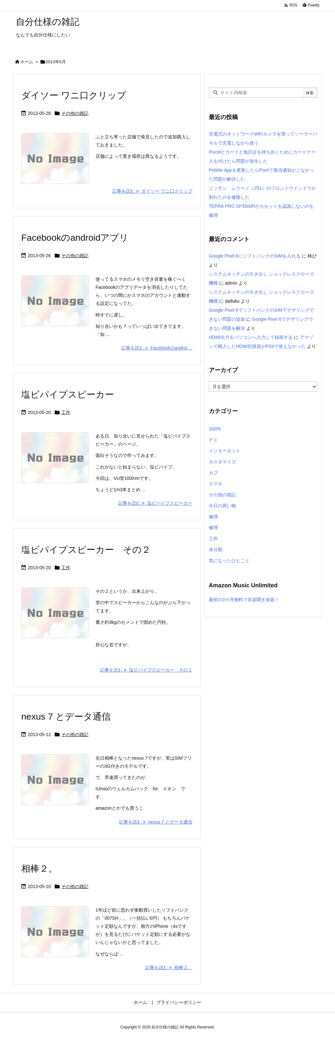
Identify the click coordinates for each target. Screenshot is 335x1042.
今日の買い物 (222, 505)
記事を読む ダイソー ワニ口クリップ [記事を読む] (152, 191)
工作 (65, 412)
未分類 (215, 549)
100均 (215, 428)
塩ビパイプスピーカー (67, 394)
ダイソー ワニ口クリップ (73, 95)
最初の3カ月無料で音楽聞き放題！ (244, 599)
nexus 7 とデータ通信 (66, 717)
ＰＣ (213, 439)
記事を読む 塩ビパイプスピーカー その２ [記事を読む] (146, 670)
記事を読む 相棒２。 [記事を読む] (168, 967)
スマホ (215, 483)
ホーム (26, 61)
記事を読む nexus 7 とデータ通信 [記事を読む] (155, 821)
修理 (213, 516)
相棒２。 (39, 869)
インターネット (224, 450)
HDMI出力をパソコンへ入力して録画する (251, 337)
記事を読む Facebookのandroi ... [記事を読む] (156, 347)
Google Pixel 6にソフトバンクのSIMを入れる (254, 255)
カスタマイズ (222, 461)
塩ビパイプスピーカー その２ (86, 550)
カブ (213, 472)
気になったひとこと (229, 560)
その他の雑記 (74, 113)
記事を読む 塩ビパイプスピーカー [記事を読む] (155, 503)
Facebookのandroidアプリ (74, 238)
